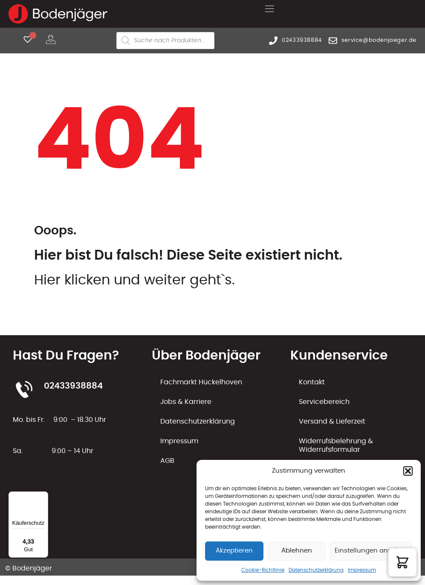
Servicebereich (324, 401)
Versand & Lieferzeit (332, 421)
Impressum (362, 570)
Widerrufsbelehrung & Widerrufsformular (336, 445)
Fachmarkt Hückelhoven (201, 382)
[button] (408, 471)
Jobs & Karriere (185, 401)
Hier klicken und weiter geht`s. (134, 280)
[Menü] (43, 496)
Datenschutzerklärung (316, 570)
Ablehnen (296, 550)
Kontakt (312, 382)
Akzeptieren (234, 550)
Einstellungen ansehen (371, 550)
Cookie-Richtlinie (262, 570)
